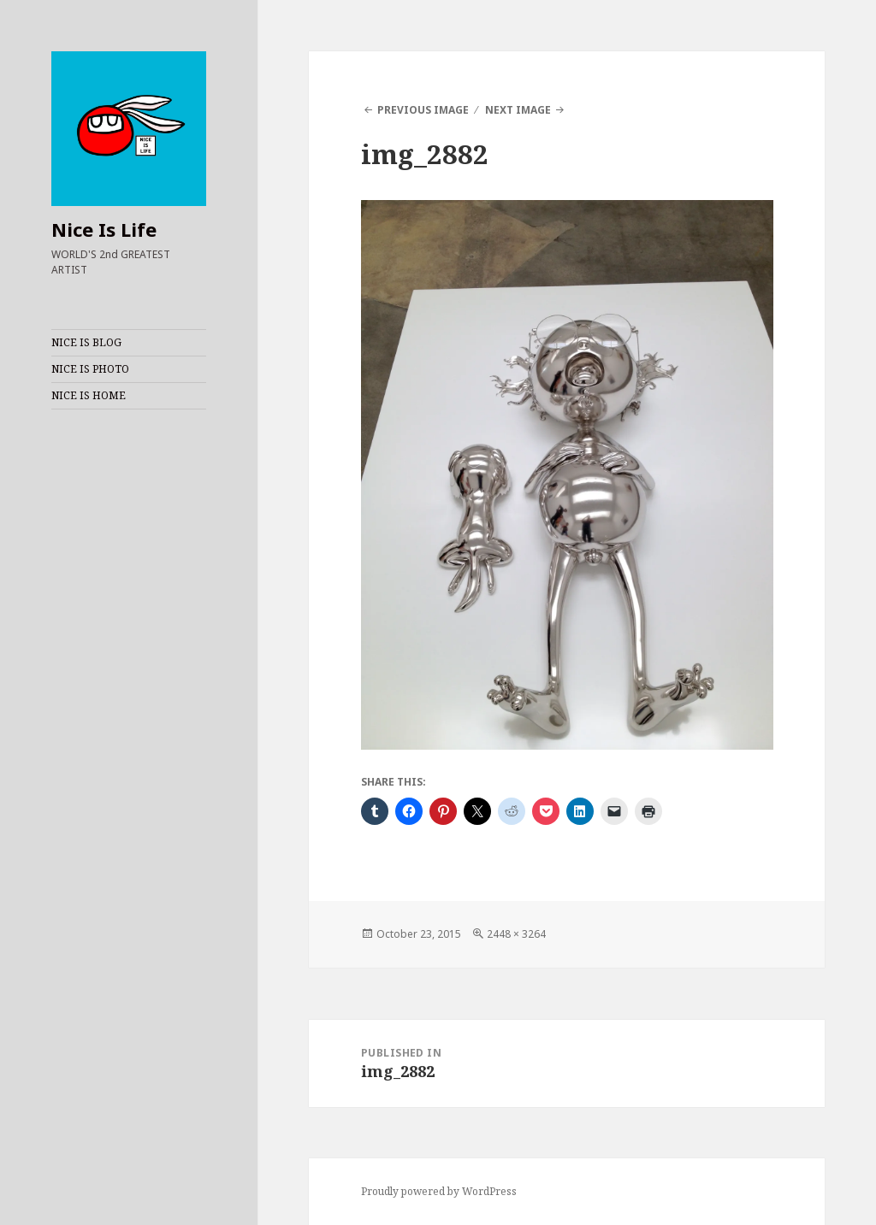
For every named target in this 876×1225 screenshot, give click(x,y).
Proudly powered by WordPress (439, 1191)
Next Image (518, 110)
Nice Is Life (104, 229)
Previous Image (423, 110)
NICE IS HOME (88, 395)
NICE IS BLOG (86, 342)
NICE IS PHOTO (90, 369)
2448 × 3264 (516, 934)
